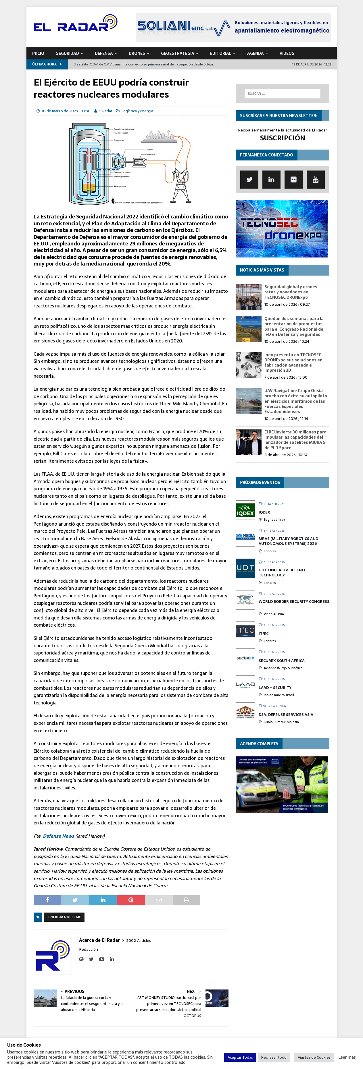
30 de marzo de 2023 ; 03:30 (66, 111)
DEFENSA (104, 53)
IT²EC (263, 634)
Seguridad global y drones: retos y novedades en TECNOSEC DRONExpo (291, 292)
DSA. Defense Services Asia (286, 715)
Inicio (38, 53)
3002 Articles (138, 940)
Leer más (347, 1057)
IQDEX (264, 512)
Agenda (255, 53)
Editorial (220, 53)
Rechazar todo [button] (274, 1057)
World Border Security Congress (294, 602)
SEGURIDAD (67, 53)
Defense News (58, 836)
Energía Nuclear (64, 917)
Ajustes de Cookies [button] (314, 1057)
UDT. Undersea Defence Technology (282, 572)
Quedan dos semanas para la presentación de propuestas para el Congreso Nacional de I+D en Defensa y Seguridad (294, 326)
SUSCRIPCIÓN (282, 138)
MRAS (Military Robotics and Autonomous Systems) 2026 (288, 541)
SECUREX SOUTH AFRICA (282, 661)
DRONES (137, 53)
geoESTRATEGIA (177, 53)
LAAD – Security (275, 688)
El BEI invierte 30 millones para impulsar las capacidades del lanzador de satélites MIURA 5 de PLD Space (295, 440)
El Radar (105, 111)
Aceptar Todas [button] (240, 1057)
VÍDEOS (287, 53)
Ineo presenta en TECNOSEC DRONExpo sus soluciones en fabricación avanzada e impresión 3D (293, 363)
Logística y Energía (137, 111)
